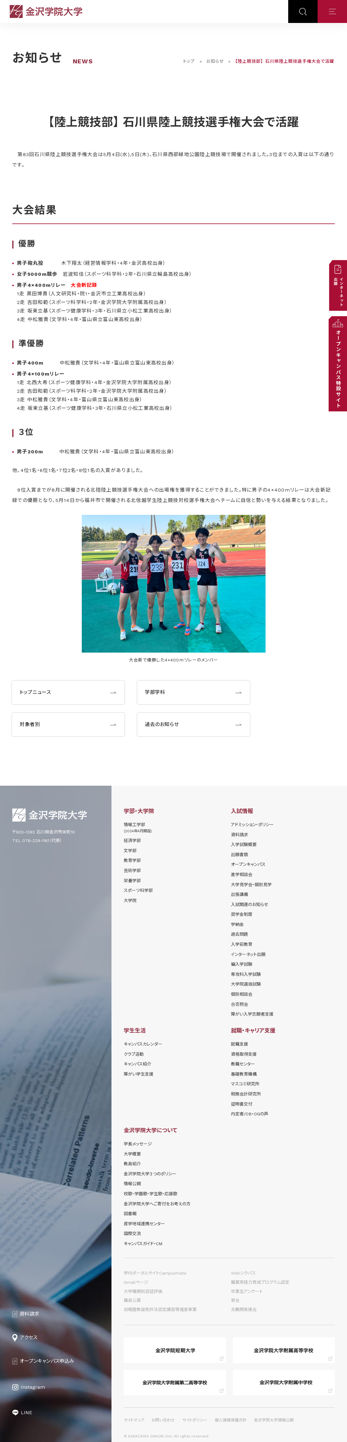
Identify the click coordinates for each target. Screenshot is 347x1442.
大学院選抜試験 (246, 984)
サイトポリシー (194, 1420)
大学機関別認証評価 (143, 1291)
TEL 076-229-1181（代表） (37, 840)
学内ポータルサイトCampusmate (155, 1273)
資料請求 (239, 834)
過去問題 (239, 934)
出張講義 (239, 894)
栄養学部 (132, 880)
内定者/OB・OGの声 (249, 1113)
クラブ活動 (134, 1054)
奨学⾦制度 (241, 914)
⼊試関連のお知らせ (249, 904)
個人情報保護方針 (231, 1420)
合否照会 (239, 1004)
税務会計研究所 (246, 1094)
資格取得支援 (244, 1054)
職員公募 (132, 1300)
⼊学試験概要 (244, 844)
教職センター (243, 1064)
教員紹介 (132, 1163)
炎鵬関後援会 (244, 1309)
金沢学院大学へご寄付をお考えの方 (157, 1203)
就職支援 (239, 1044)
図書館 (130, 1213)
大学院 (130, 900)
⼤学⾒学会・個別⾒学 (251, 884)
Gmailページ (136, 1282)
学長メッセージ (138, 1143)
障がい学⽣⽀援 (138, 1074)
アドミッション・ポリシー (252, 824)
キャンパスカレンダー (143, 1044)
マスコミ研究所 (245, 1083)
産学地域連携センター (144, 1223)
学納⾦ (237, 924)
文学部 (130, 850)
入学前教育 (241, 944)
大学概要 (132, 1154)
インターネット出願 (248, 954)
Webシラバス (243, 1273)
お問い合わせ (163, 1420)
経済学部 (132, 840)
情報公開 (132, 1183)
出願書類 (239, 854)
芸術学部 (132, 870)
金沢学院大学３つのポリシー (150, 1173)
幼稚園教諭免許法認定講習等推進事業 (160, 1309)
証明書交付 (241, 1104)
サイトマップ (134, 1420)
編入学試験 (241, 964)
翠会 (235, 1300)
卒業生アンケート (247, 1291)
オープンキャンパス (248, 864)
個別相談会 (241, 994)
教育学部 (132, 860)
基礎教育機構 (244, 1074)
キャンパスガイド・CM (143, 1243)
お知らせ (215, 61)
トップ (189, 61)
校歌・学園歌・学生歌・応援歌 (150, 1193)
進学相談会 (241, 874)
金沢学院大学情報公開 (274, 1420)
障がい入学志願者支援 (252, 1014)
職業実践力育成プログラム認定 (260, 1282)
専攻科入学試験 (246, 974)
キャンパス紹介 (137, 1064)
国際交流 (132, 1233)
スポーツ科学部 (138, 890)
